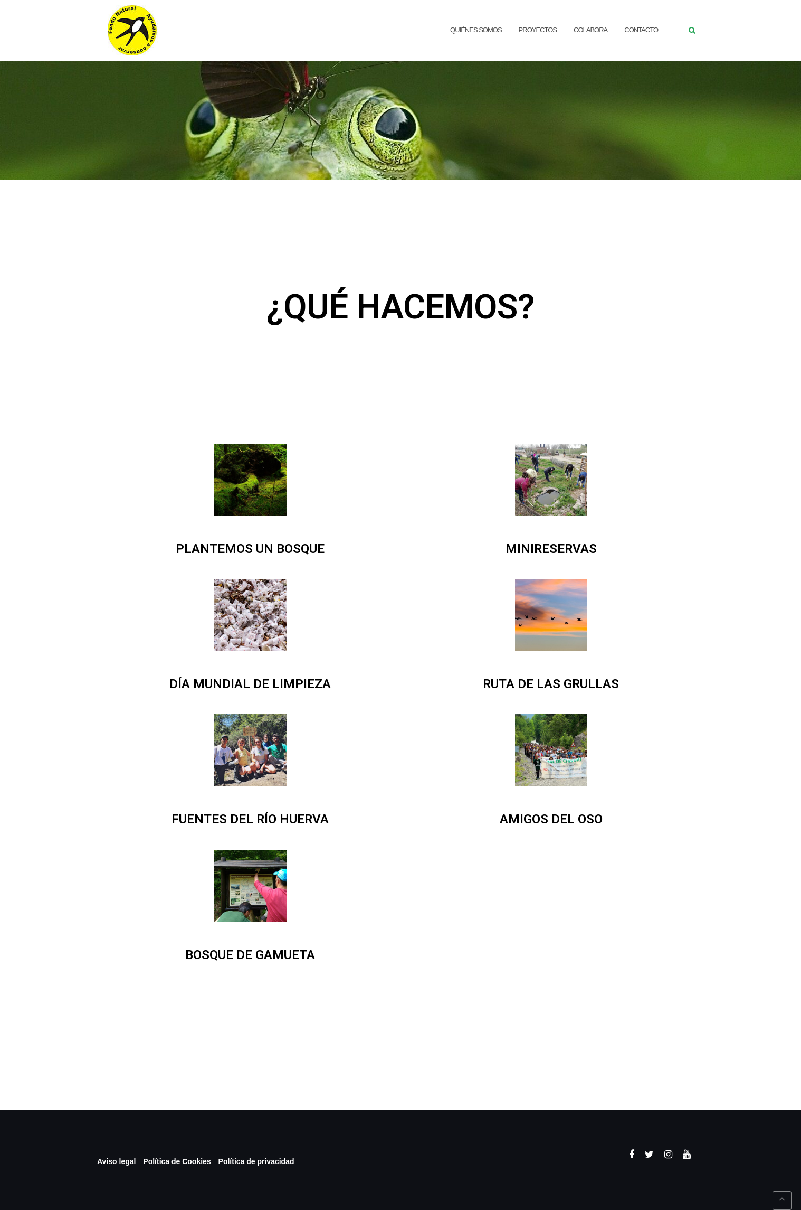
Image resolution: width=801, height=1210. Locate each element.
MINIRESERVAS (551, 548)
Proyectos (538, 30)
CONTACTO (641, 30)
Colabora (590, 30)
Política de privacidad (256, 1161)
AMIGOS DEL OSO (551, 819)
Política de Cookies (177, 1161)
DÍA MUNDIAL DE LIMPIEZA (250, 684)
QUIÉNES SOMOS (476, 30)
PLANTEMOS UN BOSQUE (250, 548)
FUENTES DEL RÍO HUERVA (250, 819)
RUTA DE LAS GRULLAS (551, 684)
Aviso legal (116, 1161)
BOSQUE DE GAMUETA (250, 955)
